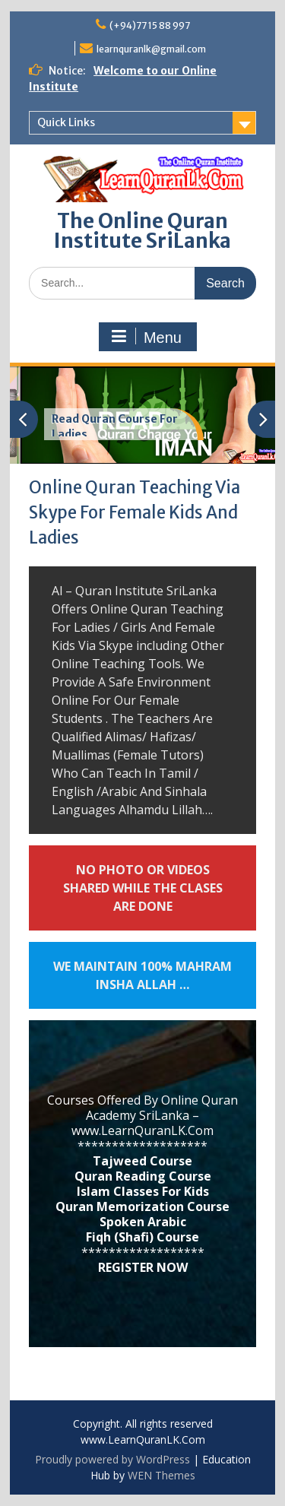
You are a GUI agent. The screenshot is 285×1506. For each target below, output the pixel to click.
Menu (146, 337)
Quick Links (66, 122)
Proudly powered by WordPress (112, 1459)
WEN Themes (161, 1475)
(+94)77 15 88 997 (149, 25)
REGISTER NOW (143, 1267)
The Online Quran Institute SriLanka (142, 230)
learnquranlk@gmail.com (151, 49)
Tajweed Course (142, 1160)
